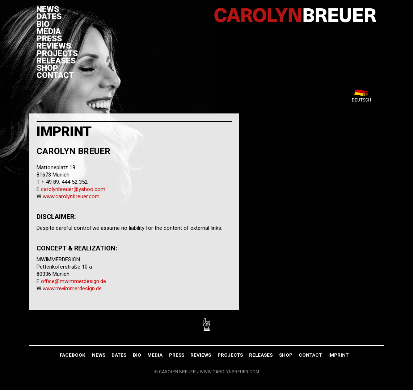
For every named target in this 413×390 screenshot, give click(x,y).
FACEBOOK (72, 355)
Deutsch (361, 100)
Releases (56, 60)
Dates (49, 16)
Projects (57, 53)
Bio (43, 24)
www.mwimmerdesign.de (72, 288)
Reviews (54, 45)
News (48, 9)
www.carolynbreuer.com (71, 196)
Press (49, 38)
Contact (55, 75)
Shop (47, 67)
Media (49, 31)
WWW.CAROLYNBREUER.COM (229, 371)
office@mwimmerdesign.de (73, 281)
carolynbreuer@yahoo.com (73, 189)
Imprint (338, 355)
